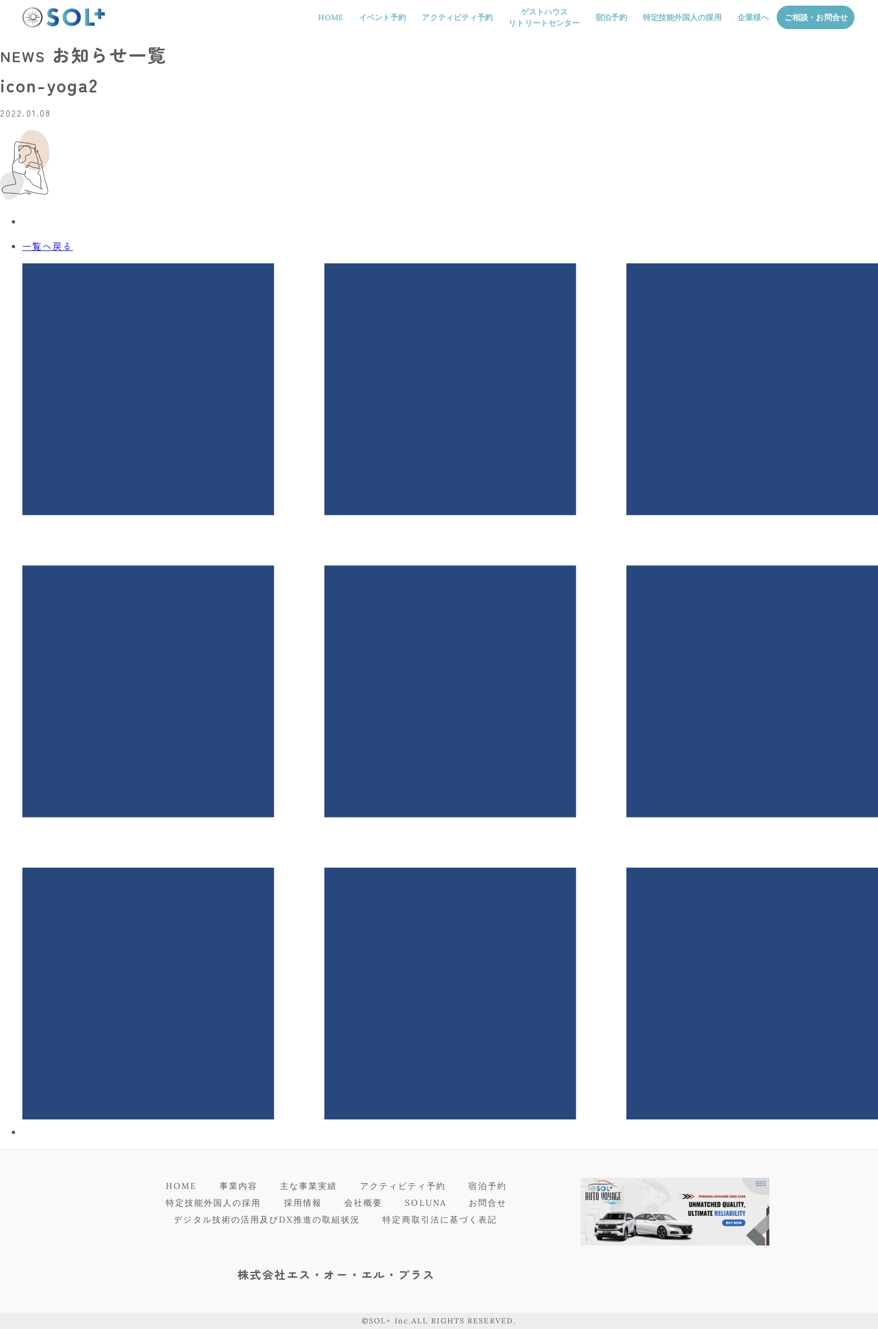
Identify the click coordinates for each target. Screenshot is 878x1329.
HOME (330, 17)
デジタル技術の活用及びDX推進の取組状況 (267, 1219)
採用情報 (303, 1202)
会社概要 (363, 1202)
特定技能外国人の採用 (682, 17)
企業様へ (753, 17)
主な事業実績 (309, 1186)
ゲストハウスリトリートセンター (544, 17)
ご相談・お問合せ (816, 17)
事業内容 (239, 1186)
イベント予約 (383, 17)
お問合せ (488, 1202)
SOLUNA (425, 1202)
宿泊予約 (611, 17)
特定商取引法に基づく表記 (439, 1219)
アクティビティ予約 (457, 17)
